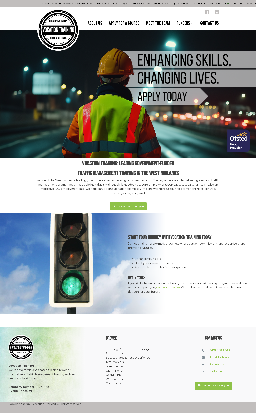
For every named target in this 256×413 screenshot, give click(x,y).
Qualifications (181, 3)
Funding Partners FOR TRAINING (72, 3)
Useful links (200, 3)
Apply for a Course (124, 23)
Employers (103, 3)
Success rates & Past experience (128, 357)
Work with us (219, 3)
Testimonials (161, 3)
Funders (185, 23)
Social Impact (121, 3)
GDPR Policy (114, 370)
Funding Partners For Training (127, 349)
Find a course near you (128, 206)
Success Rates (141, 3)
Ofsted (45, 3)
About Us (95, 23)
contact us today (168, 287)
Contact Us (209, 23)
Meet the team (158, 23)
